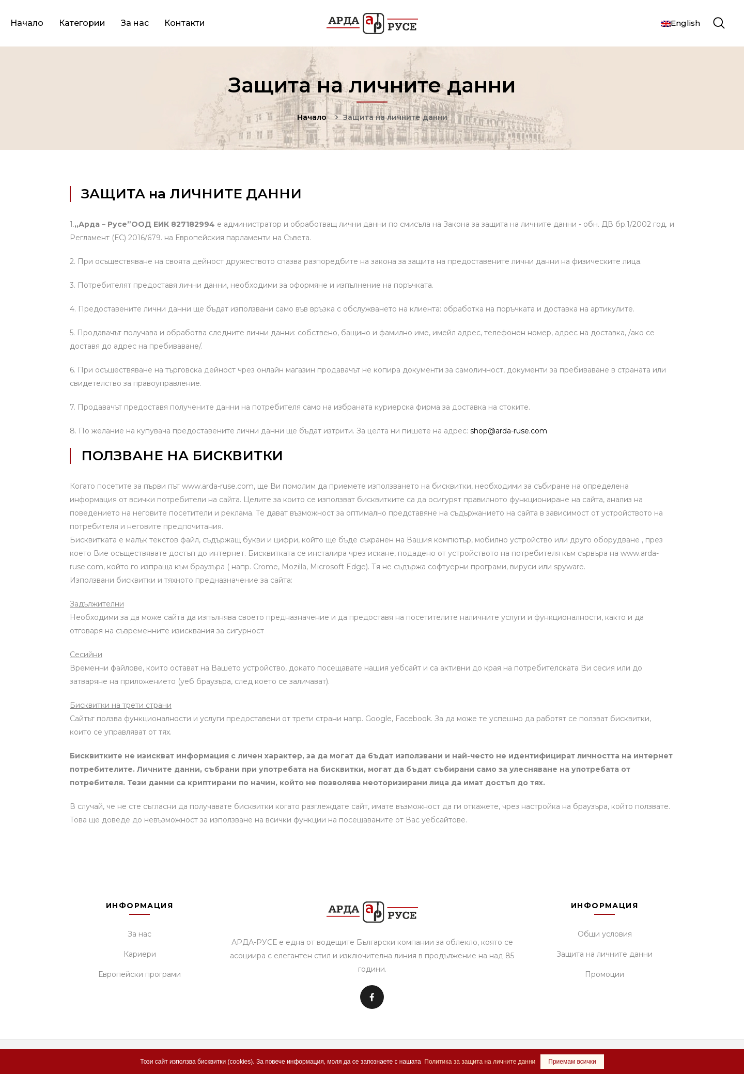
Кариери (139, 954)
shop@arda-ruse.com (508, 430)
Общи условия (605, 934)
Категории (82, 23)
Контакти (184, 23)
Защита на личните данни (604, 954)
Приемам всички (572, 1061)
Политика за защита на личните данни (479, 1061)
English (680, 23)
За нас (135, 23)
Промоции (604, 974)
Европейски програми (139, 974)
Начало (26, 23)
